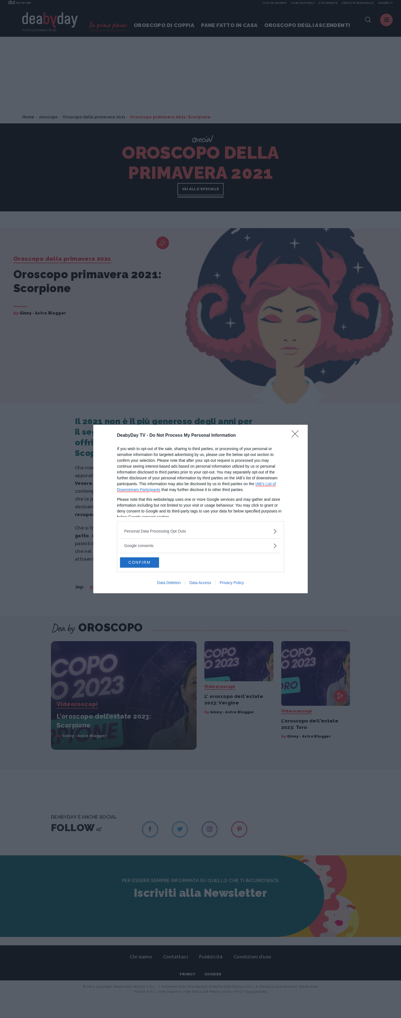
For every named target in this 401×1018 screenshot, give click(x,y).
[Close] (297, 435)
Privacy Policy (232, 583)
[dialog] (200, 509)
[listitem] (200, 531)
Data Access (200, 583)
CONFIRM (146, 562)
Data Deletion (169, 583)
